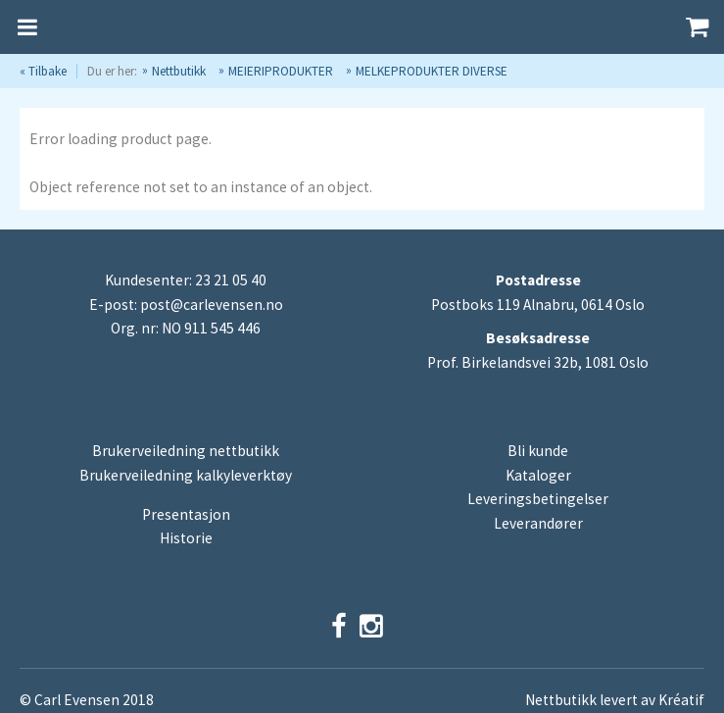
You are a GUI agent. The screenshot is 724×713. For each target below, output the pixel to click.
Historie (186, 538)
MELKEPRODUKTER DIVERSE (431, 71)
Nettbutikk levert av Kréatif (614, 699)
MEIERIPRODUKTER (280, 71)
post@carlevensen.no (211, 304)
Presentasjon (186, 514)
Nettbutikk (179, 71)
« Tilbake (43, 71)
